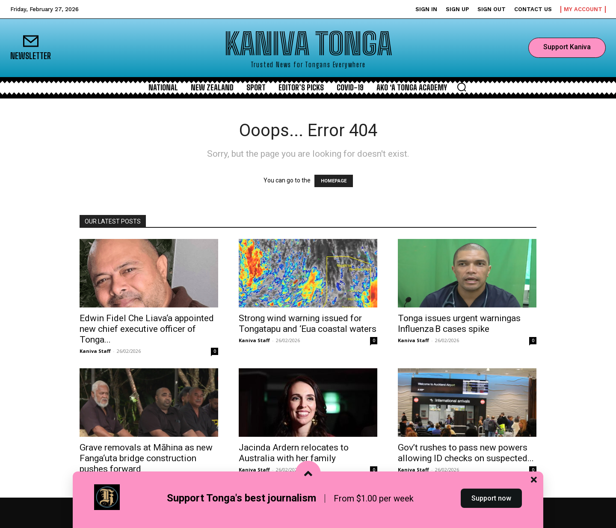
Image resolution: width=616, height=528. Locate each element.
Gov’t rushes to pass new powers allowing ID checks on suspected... (466, 452)
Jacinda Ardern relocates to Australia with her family (294, 452)
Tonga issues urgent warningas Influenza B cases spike (459, 323)
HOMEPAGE (333, 181)
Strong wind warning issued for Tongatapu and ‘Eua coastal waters (307, 323)
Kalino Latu (94, 480)
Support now (491, 512)
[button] (461, 87)
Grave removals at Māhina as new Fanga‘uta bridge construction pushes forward (146, 458)
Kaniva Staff (95, 351)
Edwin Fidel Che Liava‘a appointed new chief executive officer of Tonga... (147, 329)
